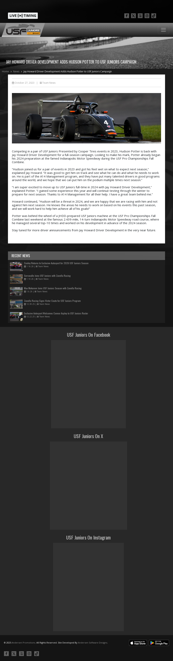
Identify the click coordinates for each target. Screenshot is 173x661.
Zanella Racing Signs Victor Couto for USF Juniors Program (52, 300)
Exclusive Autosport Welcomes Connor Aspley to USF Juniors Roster (56, 313)
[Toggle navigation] (163, 30)
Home (5, 71)
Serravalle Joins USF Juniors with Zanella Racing (47, 275)
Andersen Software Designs (92, 642)
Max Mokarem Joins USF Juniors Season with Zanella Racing (53, 288)
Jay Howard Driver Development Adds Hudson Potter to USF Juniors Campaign (67, 71)
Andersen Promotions (23, 642)
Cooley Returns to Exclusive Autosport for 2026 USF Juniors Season (56, 263)
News (16, 71)
